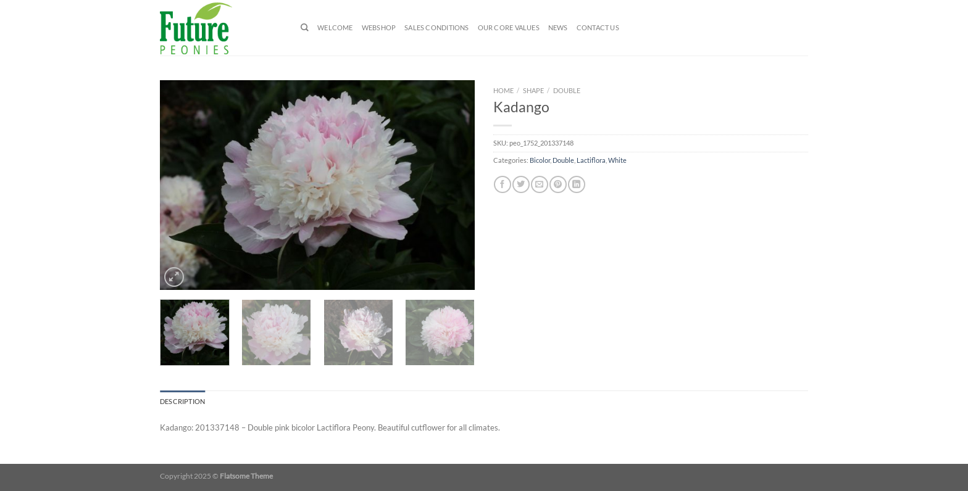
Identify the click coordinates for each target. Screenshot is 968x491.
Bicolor (540, 160)
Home (503, 90)
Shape (533, 90)
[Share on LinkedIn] (576, 184)
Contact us (598, 27)
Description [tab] (182, 401)
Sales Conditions (436, 27)
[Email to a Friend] (539, 184)
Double (566, 90)
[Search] (305, 27)
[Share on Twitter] (520, 184)
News (558, 27)
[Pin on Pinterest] (557, 184)
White (617, 160)
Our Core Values (509, 27)
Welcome (335, 27)
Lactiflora (591, 160)
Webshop (379, 27)
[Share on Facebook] (502, 184)
